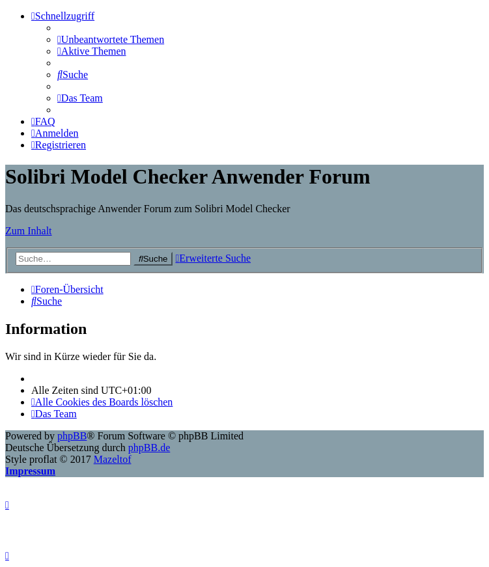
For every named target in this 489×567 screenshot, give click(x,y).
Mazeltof (113, 459)
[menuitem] (110, 39)
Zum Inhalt (28, 230)
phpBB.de (149, 447)
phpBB (72, 435)
